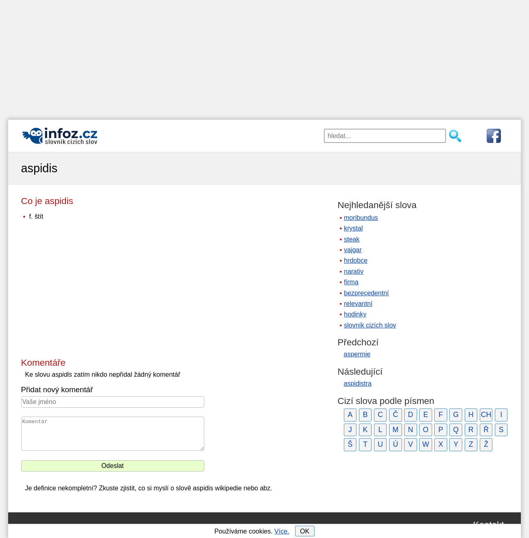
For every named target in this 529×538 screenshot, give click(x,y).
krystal (353, 228)
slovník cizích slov (370, 325)
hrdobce (355, 260)
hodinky (355, 314)
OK (304, 531)
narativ (353, 271)
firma (351, 282)
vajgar (353, 249)
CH (486, 415)
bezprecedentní (366, 293)
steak (351, 239)
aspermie (357, 354)
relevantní (358, 303)
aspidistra (358, 383)
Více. (281, 531)
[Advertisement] (264, 57)
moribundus (361, 217)
